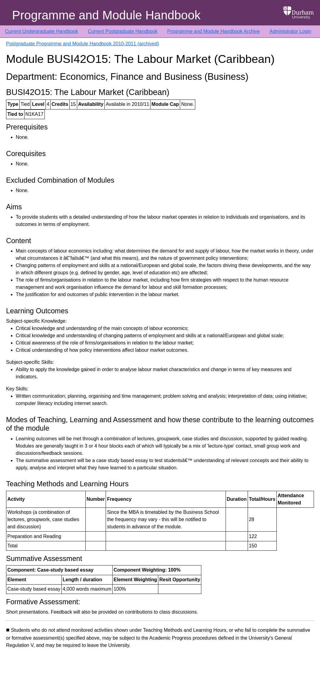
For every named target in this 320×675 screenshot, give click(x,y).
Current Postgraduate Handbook (122, 31)
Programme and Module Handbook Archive (213, 31)
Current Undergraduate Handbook (41, 31)
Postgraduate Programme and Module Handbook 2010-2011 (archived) (82, 43)
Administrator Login (290, 31)
